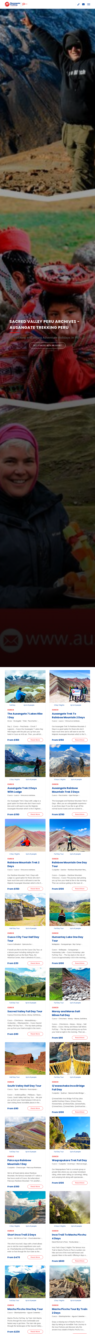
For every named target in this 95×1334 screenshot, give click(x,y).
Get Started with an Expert (47, 345)
